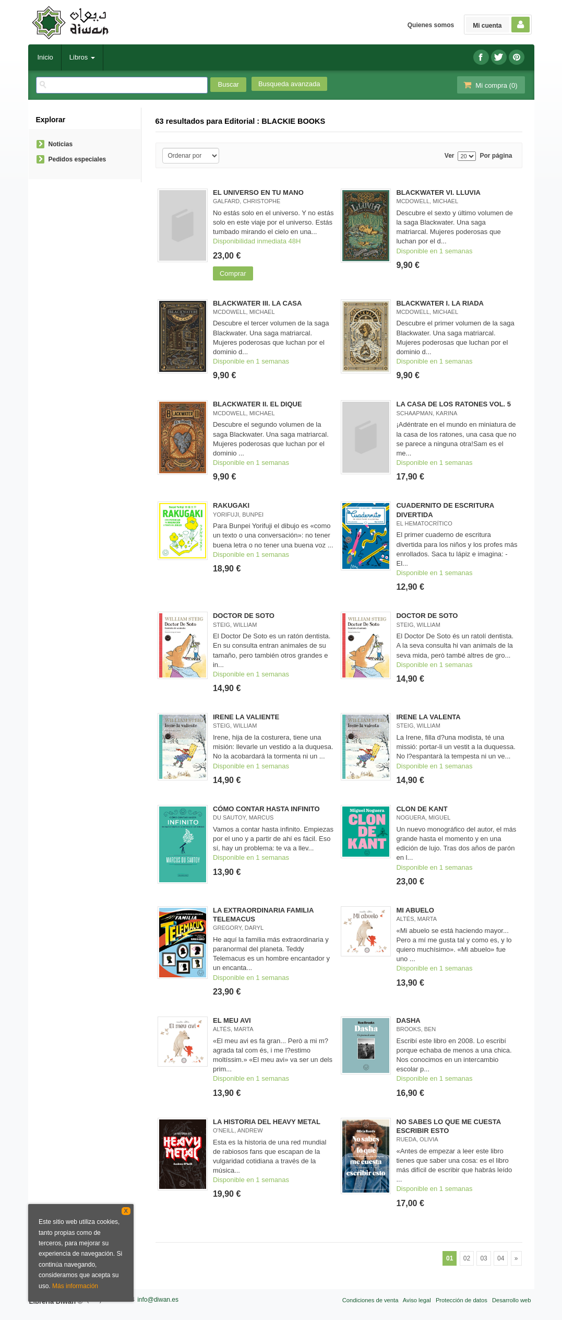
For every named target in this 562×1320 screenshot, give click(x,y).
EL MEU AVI (232, 1020)
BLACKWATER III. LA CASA (257, 303)
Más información (75, 1286)
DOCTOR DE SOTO (243, 616)
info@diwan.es (157, 1299)
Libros (82, 57)
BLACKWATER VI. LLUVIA (438, 192)
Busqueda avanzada (289, 84)
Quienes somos (431, 25)
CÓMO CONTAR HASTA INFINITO (266, 809)
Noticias (61, 144)
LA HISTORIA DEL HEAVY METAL (266, 1122)
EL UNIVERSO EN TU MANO (258, 192)
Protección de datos (461, 1300)
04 (500, 1258)
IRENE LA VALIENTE (246, 717)
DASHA (408, 1020)
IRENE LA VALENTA (428, 717)
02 (466, 1258)
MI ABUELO (415, 910)
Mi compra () (490, 84)
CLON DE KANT (421, 809)
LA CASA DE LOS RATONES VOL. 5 (453, 404)
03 (483, 1258)
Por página (496, 156)
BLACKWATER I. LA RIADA (440, 303)
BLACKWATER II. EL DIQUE (257, 404)
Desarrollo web (511, 1300)
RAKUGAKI (231, 505)
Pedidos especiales (77, 159)
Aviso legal (417, 1300)
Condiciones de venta (370, 1300)
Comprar (233, 273)
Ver (450, 156)
